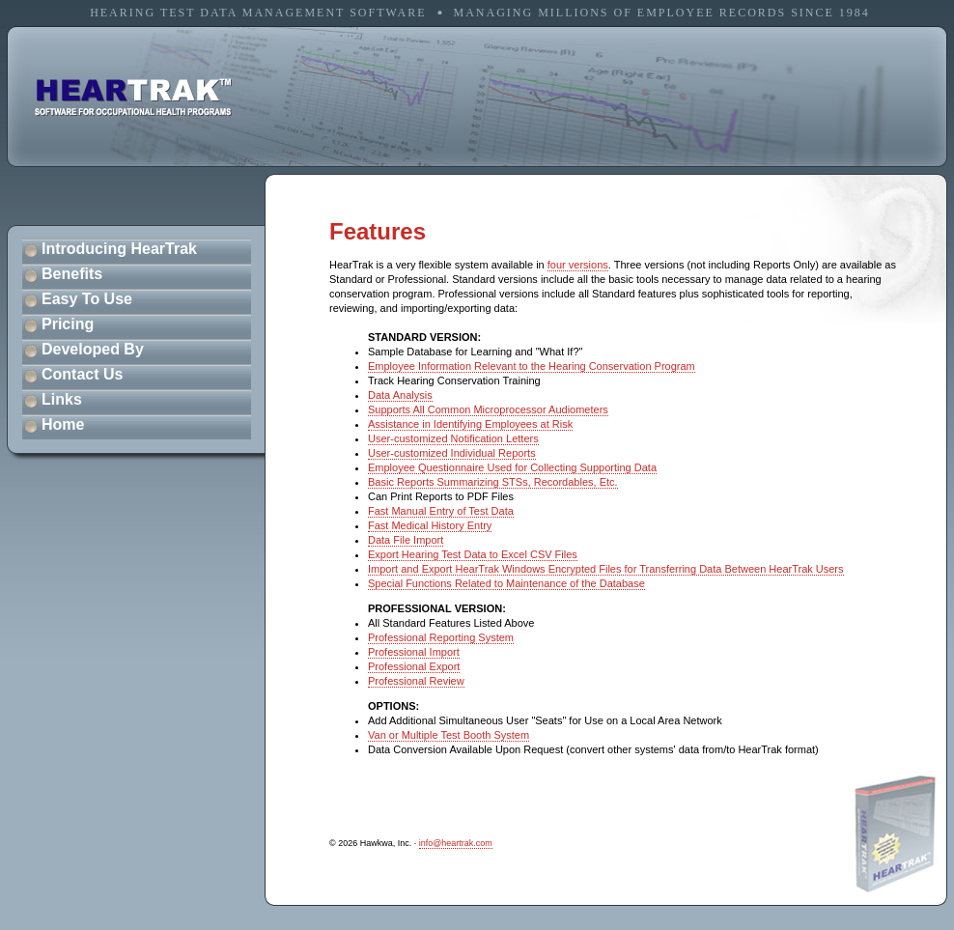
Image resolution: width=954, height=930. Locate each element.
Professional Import (414, 652)
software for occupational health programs (133, 97)
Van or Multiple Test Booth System (448, 735)
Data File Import (405, 540)
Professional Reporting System (441, 637)
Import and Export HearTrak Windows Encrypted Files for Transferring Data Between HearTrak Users (606, 569)
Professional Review (416, 681)
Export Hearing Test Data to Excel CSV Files (472, 554)
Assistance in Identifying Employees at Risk (470, 424)
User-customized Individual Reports (452, 453)
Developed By (93, 349)
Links (62, 399)
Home (63, 424)
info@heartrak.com (455, 843)
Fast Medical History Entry (429, 525)
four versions (577, 264)
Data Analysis (400, 395)
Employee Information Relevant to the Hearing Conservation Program (531, 366)
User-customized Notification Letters (453, 438)
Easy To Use (87, 299)
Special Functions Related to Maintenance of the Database (506, 583)
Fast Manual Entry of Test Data (441, 511)
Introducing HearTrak (119, 248)
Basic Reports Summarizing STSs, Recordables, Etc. (493, 482)
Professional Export (414, 666)
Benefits (72, 274)
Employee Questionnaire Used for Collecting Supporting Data (512, 467)
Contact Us (82, 374)
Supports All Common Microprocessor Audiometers (488, 409)
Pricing (68, 324)
